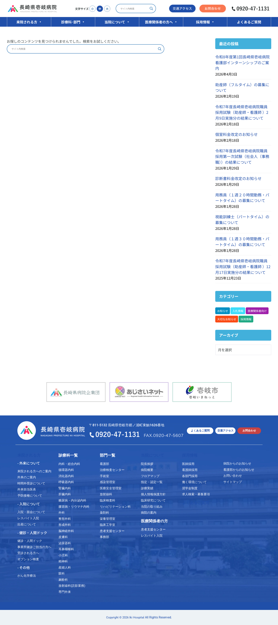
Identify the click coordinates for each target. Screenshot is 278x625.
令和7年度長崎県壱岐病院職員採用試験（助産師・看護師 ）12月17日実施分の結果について (242, 266)
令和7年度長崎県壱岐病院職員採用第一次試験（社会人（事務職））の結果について (242, 156)
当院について (117, 22)
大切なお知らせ (226, 319)
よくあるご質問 (249, 21)
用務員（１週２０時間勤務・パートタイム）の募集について (242, 197)
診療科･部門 (73, 22)
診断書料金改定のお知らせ (238, 178)
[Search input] (134, 8)
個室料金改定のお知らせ (236, 134)
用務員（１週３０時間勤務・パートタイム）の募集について (242, 241)
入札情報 (237, 311)
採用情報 (205, 22)
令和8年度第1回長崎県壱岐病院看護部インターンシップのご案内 (242, 62)
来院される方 (29, 22)
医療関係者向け (257, 311)
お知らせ (222, 311)
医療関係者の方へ (161, 22)
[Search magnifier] (151, 8)
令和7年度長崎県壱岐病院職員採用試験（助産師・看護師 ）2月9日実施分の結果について (241, 112)
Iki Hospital (136, 617)
